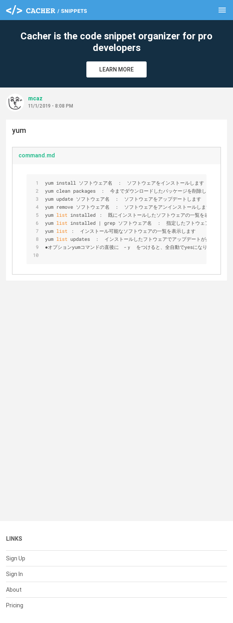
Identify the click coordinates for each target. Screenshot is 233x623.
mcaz (35, 98)
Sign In (14, 574)
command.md (36, 155)
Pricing (14, 605)
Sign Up (15, 558)
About (14, 589)
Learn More (116, 69)
